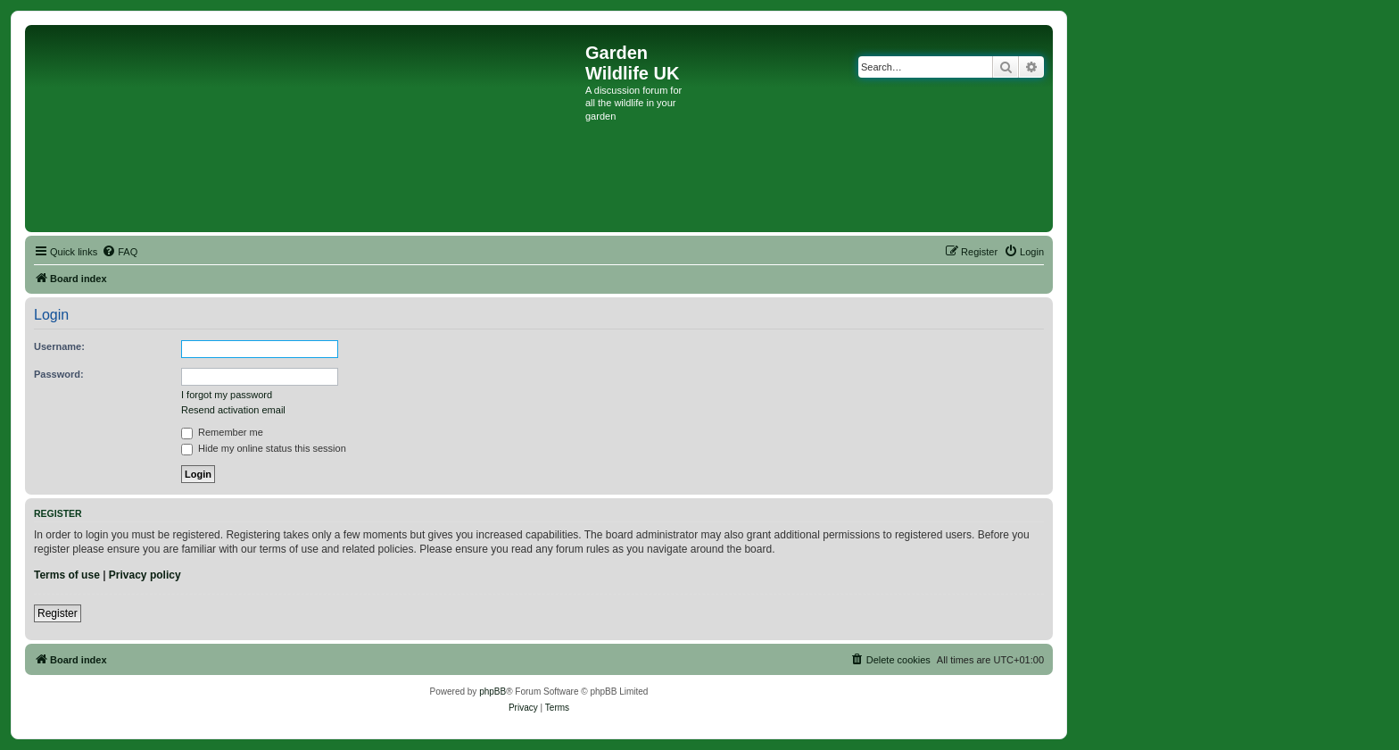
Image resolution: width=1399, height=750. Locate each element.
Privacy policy (145, 575)
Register (57, 613)
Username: (59, 346)
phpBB (492, 691)
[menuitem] (119, 251)
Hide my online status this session (263, 448)
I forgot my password (226, 394)
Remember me (222, 432)
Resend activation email (233, 409)
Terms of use (67, 575)
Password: (59, 374)
